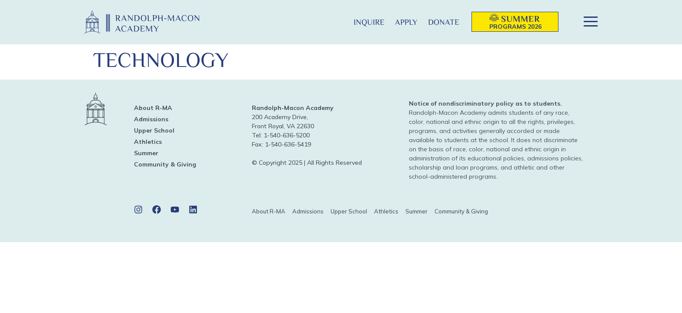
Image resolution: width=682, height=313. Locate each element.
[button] (334, 22)
